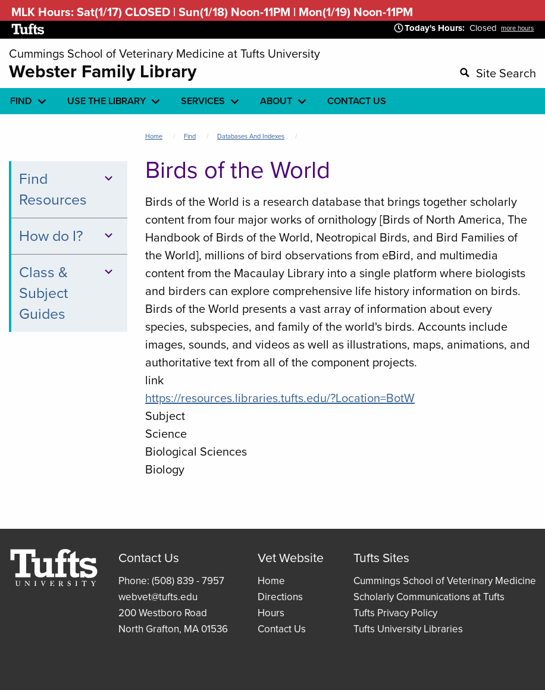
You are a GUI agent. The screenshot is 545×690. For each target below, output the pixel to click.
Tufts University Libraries (408, 629)
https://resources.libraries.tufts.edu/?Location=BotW (280, 398)
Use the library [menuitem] (106, 101)
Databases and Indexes (250, 136)
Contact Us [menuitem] (356, 101)
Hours (271, 613)
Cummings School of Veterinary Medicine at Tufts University (164, 53)
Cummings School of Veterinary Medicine (444, 580)
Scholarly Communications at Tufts (429, 596)
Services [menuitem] (203, 101)
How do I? (68, 236)
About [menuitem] (276, 101)
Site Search (506, 73)
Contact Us (282, 629)
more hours (517, 28)
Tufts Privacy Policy (395, 613)
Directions (280, 596)
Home (153, 136)
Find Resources (68, 189)
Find (190, 136)
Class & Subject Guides (68, 293)
